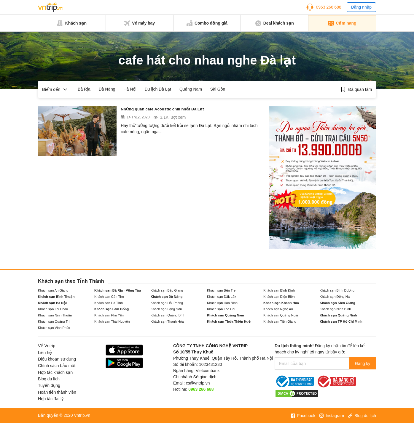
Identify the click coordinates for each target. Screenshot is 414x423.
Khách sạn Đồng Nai (335, 296)
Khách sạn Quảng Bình (168, 315)
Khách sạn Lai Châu (53, 309)
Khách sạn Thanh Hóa (167, 321)
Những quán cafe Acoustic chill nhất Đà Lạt (172, 110)
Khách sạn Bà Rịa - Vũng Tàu (117, 290)
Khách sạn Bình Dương (337, 290)
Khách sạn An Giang (53, 290)
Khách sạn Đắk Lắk (221, 296)
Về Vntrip (46, 345)
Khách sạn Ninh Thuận (55, 315)
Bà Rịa (84, 89)
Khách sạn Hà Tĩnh (108, 303)
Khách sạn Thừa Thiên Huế (229, 321)
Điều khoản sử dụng (57, 359)
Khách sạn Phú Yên (109, 315)
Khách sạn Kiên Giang (337, 303)
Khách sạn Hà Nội (52, 303)
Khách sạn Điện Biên (278, 296)
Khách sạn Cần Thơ (109, 296)
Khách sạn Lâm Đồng (111, 309)
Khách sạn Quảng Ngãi (280, 315)
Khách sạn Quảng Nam (225, 315)
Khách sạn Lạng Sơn (166, 309)
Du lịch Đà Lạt (158, 89)
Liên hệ (45, 352)
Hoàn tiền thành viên (57, 392)
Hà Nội (129, 89)
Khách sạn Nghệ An (278, 309)
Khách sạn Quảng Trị (54, 321)
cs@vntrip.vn (198, 383)
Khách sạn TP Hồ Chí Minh (341, 321)
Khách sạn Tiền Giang (279, 321)
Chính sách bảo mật (56, 365)
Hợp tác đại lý (50, 398)
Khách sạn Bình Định (279, 290)
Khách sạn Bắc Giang (167, 290)
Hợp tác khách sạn (55, 372)
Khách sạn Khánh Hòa (281, 303)
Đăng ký (362, 363)
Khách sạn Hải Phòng (167, 303)
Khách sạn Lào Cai (221, 309)
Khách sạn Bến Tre (221, 290)
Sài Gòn (217, 89)
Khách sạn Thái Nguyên (112, 321)
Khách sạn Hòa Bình (222, 303)
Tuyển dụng (49, 385)
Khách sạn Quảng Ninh (338, 315)
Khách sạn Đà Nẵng (166, 296)
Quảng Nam (190, 89)
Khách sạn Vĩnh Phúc (54, 327)
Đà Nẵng (107, 89)
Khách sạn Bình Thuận (56, 296)
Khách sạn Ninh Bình (335, 309)
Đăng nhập (361, 7)
